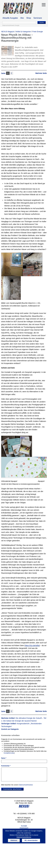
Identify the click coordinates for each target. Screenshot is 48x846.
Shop (28, 18)
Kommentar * (6, 766)
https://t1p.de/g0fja (32, 645)
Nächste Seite (41, 73)
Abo (22, 18)
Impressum (24, 828)
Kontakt (24, 826)
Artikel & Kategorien (23, 32)
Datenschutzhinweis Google (10, 25)
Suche (41, 22)
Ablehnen (13, 840)
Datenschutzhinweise (26, 785)
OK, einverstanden (31, 840)
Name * (3, 758)
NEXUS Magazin (7, 32)
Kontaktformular (9, 753)
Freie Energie (37, 32)
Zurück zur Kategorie (10, 729)
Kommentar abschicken (12, 789)
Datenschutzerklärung (23, 837)
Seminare (37, 18)
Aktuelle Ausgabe (10, 18)
